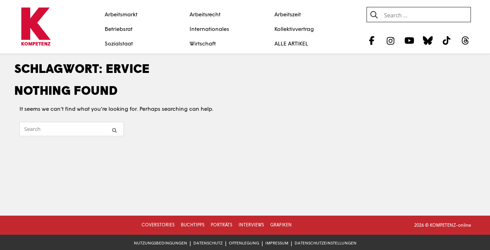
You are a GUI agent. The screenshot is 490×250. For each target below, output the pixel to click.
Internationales (209, 28)
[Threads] (465, 40)
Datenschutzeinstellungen (325, 242)
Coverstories (158, 224)
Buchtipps (192, 224)
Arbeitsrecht (205, 14)
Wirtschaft (203, 43)
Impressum (276, 242)
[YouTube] (409, 40)
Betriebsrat (118, 28)
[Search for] (71, 129)
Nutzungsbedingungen (160, 242)
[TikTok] (446, 40)
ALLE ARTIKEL (291, 43)
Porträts (221, 224)
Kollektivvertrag (294, 28)
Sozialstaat (119, 43)
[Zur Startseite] (36, 27)
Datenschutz (208, 242)
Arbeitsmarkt (121, 14)
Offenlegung (244, 242)
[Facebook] (372, 40)
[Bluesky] (428, 40)
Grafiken (281, 224)
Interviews (251, 224)
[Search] (114, 130)
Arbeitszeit (287, 14)
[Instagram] (390, 40)
